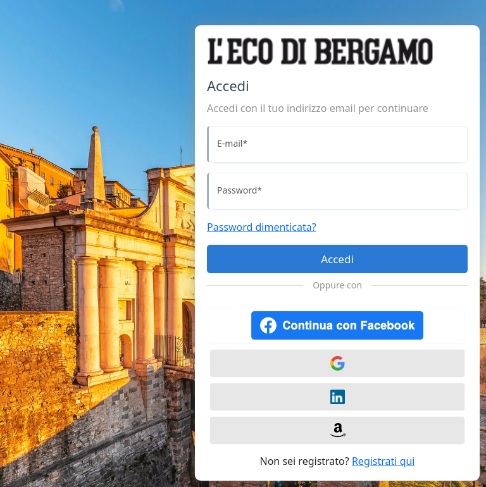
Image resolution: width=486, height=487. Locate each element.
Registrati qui (383, 461)
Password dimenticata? (261, 227)
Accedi (337, 259)
